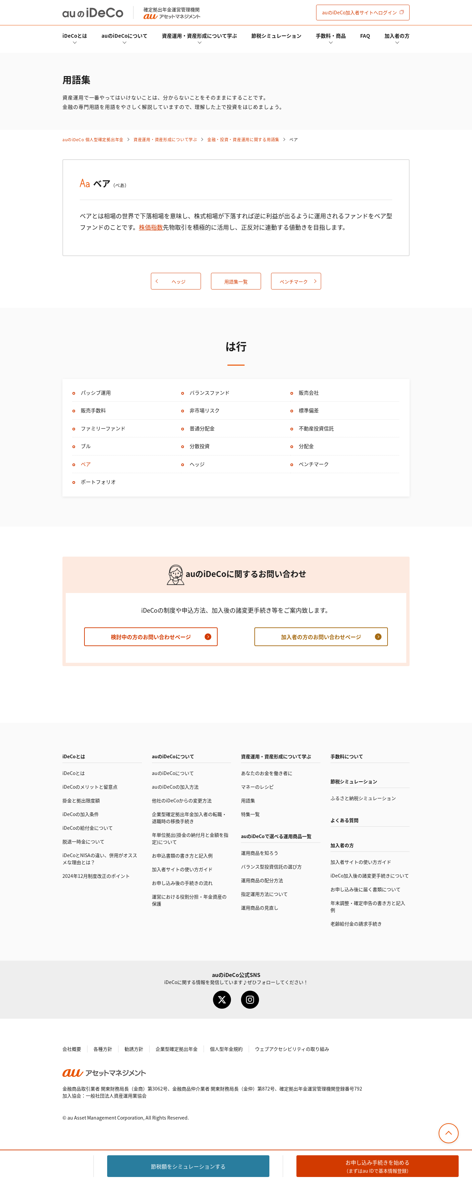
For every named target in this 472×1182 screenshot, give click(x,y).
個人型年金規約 (226, 1048)
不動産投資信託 (316, 428)
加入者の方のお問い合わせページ (321, 637)
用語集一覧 (236, 281)
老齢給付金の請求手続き (356, 923)
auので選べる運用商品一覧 (276, 836)
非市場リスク (205, 410)
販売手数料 (93, 410)
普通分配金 (202, 428)
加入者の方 (397, 35)
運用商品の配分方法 (262, 880)
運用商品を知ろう (259, 852)
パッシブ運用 (96, 392)
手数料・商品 (331, 35)
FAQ (365, 35)
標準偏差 (309, 410)
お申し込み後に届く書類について (365, 889)
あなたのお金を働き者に (266, 773)
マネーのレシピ (257, 786)
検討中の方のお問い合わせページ (151, 637)
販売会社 (309, 392)
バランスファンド (210, 392)
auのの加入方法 (175, 786)
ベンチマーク (294, 281)
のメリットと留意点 (89, 786)
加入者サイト (359, 12)
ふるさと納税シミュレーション (363, 798)
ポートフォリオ (98, 481)
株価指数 (151, 227)
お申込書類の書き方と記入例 (182, 855)
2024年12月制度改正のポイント (96, 875)
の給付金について (87, 827)
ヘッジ (179, 281)
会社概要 (71, 1048)
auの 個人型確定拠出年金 (93, 139)
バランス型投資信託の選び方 (271, 866)
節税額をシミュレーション (188, 1166)
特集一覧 (250, 814)
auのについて (124, 35)
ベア (86, 463)
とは (74, 35)
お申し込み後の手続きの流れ (182, 882)
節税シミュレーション (276, 35)
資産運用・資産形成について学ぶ (199, 35)
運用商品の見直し (259, 907)
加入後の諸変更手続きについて (369, 875)
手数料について (346, 756)
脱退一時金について (83, 841)
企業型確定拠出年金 (177, 1048)
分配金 (306, 445)
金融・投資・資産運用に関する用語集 (243, 139)
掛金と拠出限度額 (81, 800)
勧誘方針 (134, 1048)
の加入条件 (80, 814)
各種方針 (102, 1048)
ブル (86, 445)
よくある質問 (344, 820)
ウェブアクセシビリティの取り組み (292, 1048)
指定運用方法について (264, 894)
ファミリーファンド (103, 428)
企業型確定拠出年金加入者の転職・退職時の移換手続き (189, 817)
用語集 (248, 800)
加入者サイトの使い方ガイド (182, 869)
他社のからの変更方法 (182, 800)
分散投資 (200, 445)
